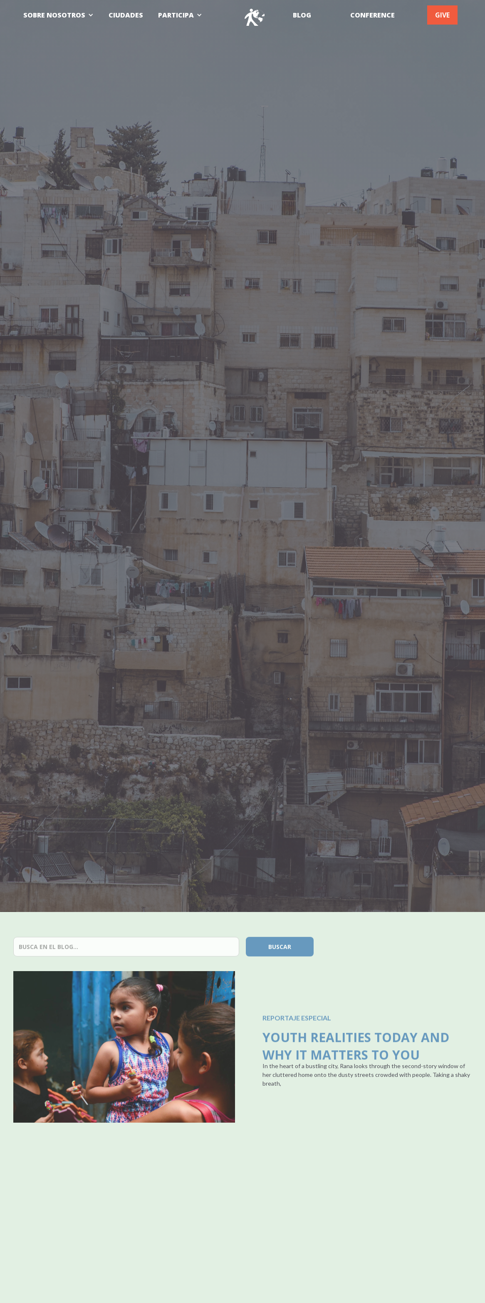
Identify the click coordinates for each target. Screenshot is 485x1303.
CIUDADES (126, 15)
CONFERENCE (372, 15)
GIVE (442, 15)
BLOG (302, 15)
